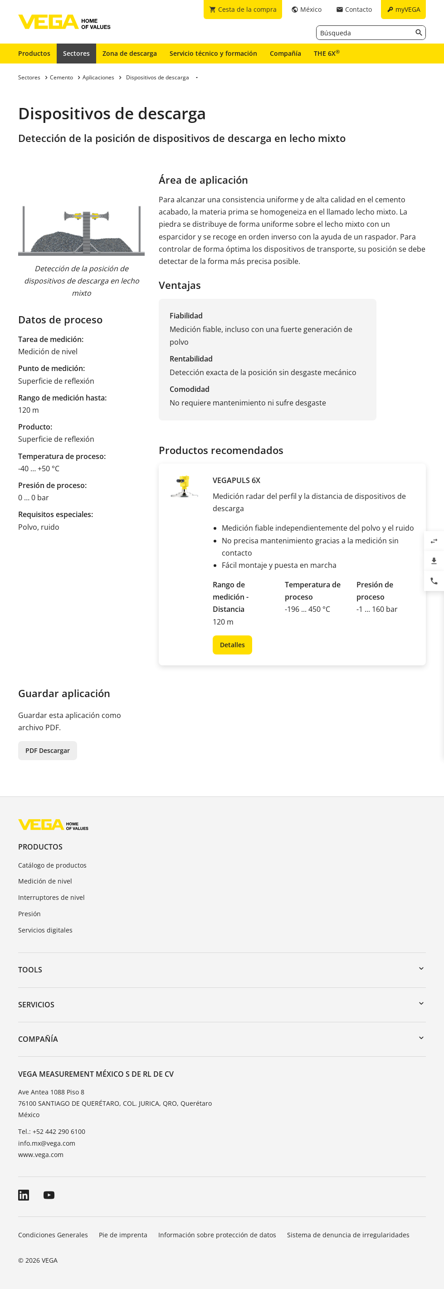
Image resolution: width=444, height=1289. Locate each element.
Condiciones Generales (53, 1234)
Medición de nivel (45, 881)
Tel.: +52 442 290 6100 (51, 1131)
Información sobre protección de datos (217, 1234)
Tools (30, 970)
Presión (29, 913)
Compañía (285, 53)
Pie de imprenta (123, 1234)
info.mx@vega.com (46, 1143)
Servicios (36, 1005)
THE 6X (327, 53)
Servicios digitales (45, 930)
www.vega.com (40, 1154)
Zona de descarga (129, 53)
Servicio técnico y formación (213, 53)
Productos (34, 53)
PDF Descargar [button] (47, 750)
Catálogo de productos (52, 865)
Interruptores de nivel (51, 897)
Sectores (76, 53)
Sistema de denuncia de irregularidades (348, 1234)
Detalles (232, 644)
